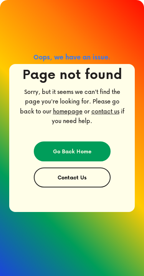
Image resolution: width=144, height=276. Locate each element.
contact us (105, 111)
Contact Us (72, 177)
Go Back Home (72, 151)
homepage (68, 111)
